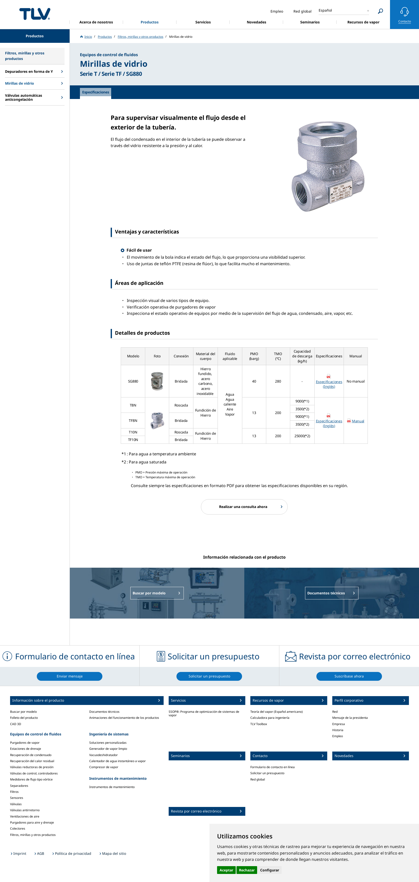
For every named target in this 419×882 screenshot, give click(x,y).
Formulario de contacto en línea (272, 767)
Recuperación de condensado (30, 755)
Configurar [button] (269, 870)
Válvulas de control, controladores (34, 773)
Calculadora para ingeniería (269, 718)
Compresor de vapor (103, 767)
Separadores (19, 786)
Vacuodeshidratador (103, 755)
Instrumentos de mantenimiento (112, 787)
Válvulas (16, 804)
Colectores (17, 828)
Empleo (337, 736)
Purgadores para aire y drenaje (32, 822)
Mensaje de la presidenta (350, 718)
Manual (358, 421)
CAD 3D (15, 724)
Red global (257, 779)
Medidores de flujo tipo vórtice (31, 779)
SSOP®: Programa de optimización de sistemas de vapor (204, 713)
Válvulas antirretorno (25, 810)
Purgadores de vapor (25, 742)
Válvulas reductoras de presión (31, 767)
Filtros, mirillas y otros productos (33, 835)
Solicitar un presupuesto (267, 773)
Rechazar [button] (247, 870)
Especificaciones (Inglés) (329, 384)
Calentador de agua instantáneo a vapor (117, 761)
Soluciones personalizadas (108, 742)
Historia (337, 730)
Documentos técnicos (104, 711)
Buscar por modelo (23, 711)
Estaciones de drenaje (25, 749)
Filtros (14, 792)
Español (325, 10)
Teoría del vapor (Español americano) (276, 711)
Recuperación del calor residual (32, 761)
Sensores (16, 798)
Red (335, 711)
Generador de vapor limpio (108, 749)
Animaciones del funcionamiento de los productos (124, 718)
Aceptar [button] (226, 870)
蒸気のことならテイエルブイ (34, 14)
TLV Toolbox (258, 724)
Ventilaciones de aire (24, 816)
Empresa (338, 724)
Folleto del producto (24, 718)
